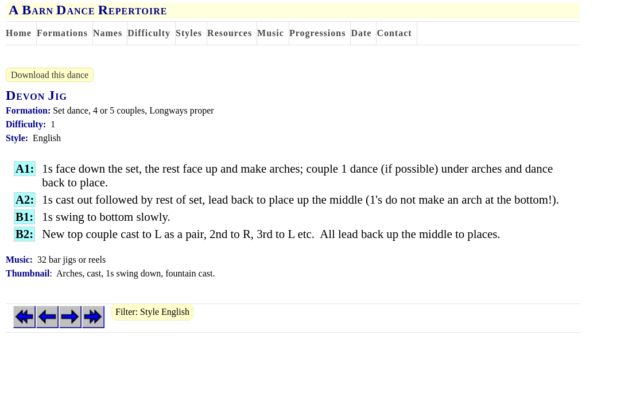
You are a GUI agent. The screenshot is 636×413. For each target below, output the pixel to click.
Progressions (317, 33)
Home (19, 33)
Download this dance (49, 75)
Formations (62, 33)
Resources (229, 33)
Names (107, 33)
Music (270, 33)
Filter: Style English (152, 312)
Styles (189, 33)
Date (361, 33)
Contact (394, 33)
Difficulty (148, 33)
